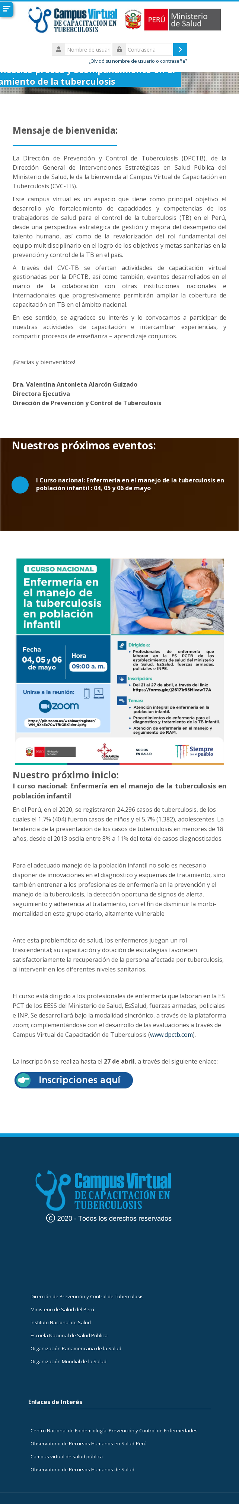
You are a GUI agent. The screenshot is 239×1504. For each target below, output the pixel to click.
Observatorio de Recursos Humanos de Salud (82, 1469)
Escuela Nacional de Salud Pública (69, 1335)
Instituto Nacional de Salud (61, 1322)
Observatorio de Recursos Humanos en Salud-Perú (89, 1443)
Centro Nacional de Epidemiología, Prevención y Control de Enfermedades (114, 1430)
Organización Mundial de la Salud (68, 1361)
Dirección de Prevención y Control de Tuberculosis (87, 1296)
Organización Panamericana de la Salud (76, 1348)
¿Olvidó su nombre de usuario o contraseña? (138, 61)
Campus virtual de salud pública (67, 1456)
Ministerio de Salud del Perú (62, 1309)
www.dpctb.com (171, 1035)
